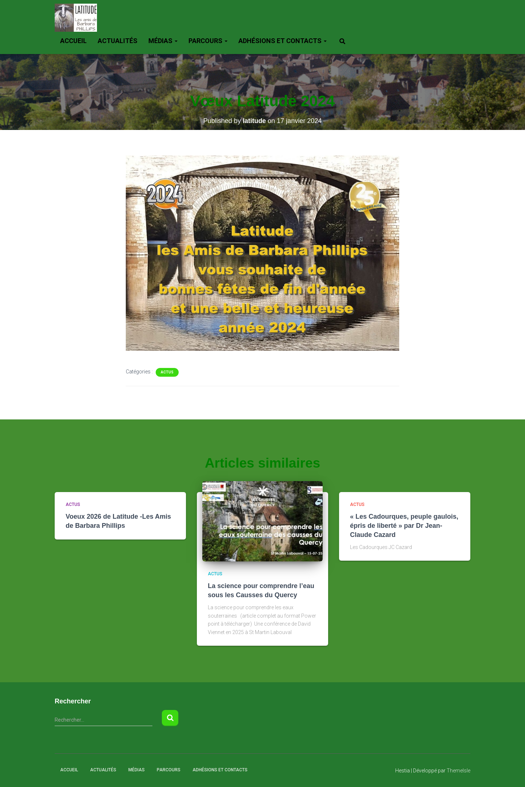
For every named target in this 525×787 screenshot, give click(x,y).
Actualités (117, 41)
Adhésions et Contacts (282, 41)
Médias (163, 41)
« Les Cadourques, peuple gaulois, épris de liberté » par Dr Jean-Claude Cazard (404, 525)
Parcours (208, 41)
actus (167, 372)
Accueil (73, 41)
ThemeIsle (458, 770)
